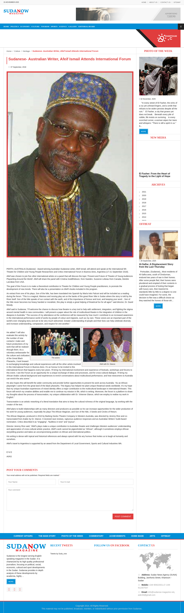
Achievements (117, 536)
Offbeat (145, 224)
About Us (153, 2)
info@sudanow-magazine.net (161, 592)
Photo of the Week (72, 536)
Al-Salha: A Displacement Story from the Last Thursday (156, 265)
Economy (25, 27)
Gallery (72, 27)
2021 (144, 192)
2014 (144, 217)
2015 (144, 213)
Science (63, 27)
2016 (144, 210)
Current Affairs (23, 536)
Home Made (137, 536)
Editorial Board (86, 27)
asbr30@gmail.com (146, 595)
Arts (152, 536)
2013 (144, 221)
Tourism (45, 27)
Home (144, 2)
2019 (144, 199)
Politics (15, 27)
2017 (144, 206)
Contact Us (165, 2)
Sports (54, 27)
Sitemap (177, 2)
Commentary (96, 536)
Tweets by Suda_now (58, 554)
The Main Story (47, 536)
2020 (144, 195)
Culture (35, 27)
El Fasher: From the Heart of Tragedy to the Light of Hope (154, 174)
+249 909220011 (156, 585)
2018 (144, 203)
